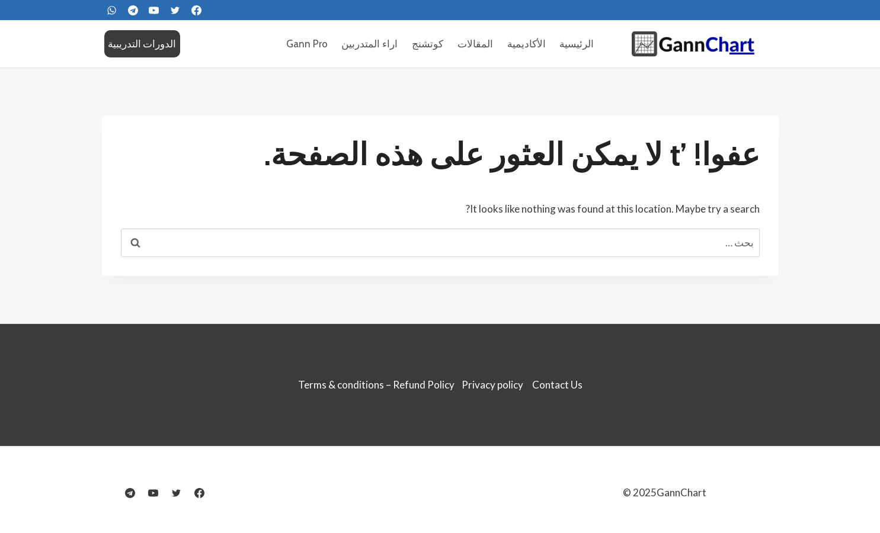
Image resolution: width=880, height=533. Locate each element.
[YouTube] (154, 10)
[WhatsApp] (112, 10)
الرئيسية (576, 44)
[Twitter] (175, 10)
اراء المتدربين (369, 44)
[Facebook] (200, 493)
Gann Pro (307, 44)
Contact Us (557, 384)
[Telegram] (133, 10)
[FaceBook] (196, 10)
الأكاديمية (526, 44)
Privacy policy (492, 384)
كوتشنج (427, 44)
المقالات (475, 44)
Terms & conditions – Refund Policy (376, 384)
